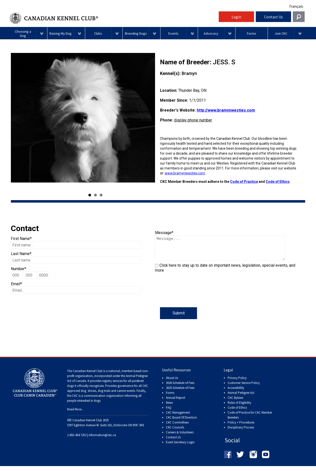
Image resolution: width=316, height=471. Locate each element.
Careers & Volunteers (180, 437)
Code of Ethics (278, 182)
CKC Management (178, 417)
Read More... (75, 414)
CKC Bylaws (235, 402)
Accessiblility (236, 393)
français (296, 6)
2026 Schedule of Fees (180, 388)
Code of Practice (244, 182)
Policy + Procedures (241, 427)
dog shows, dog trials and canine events (108, 396)
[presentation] (192, 297)
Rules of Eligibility (239, 407)
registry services (112, 386)
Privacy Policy (237, 383)
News (169, 407)
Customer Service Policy (244, 388)
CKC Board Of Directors (181, 422)
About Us (172, 383)
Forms (170, 398)
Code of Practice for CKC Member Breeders (250, 419)
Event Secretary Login (180, 447)
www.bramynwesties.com (185, 173)
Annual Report (175, 402)
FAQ (168, 412)
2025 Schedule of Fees (180, 393)
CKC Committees (177, 427)
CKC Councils (175, 432)
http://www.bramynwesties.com (226, 110)
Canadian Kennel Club (113, 18)
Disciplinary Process (241, 432)
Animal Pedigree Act (241, 398)
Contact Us (273, 16)
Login (236, 16)
